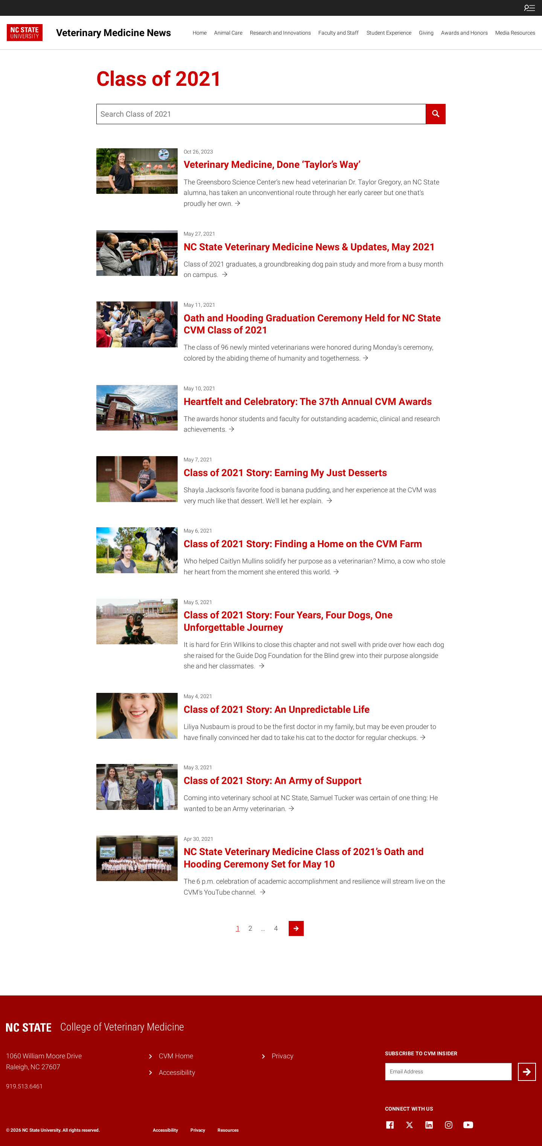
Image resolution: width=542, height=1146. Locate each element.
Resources (228, 1130)
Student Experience (389, 33)
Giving (426, 33)
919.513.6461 (24, 1086)
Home (200, 33)
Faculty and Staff (338, 33)
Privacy (283, 1056)
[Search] (436, 114)
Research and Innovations (280, 33)
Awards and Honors (464, 33)
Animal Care (228, 33)
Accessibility (177, 1072)
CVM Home (176, 1056)
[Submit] (527, 1072)
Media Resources (515, 33)
